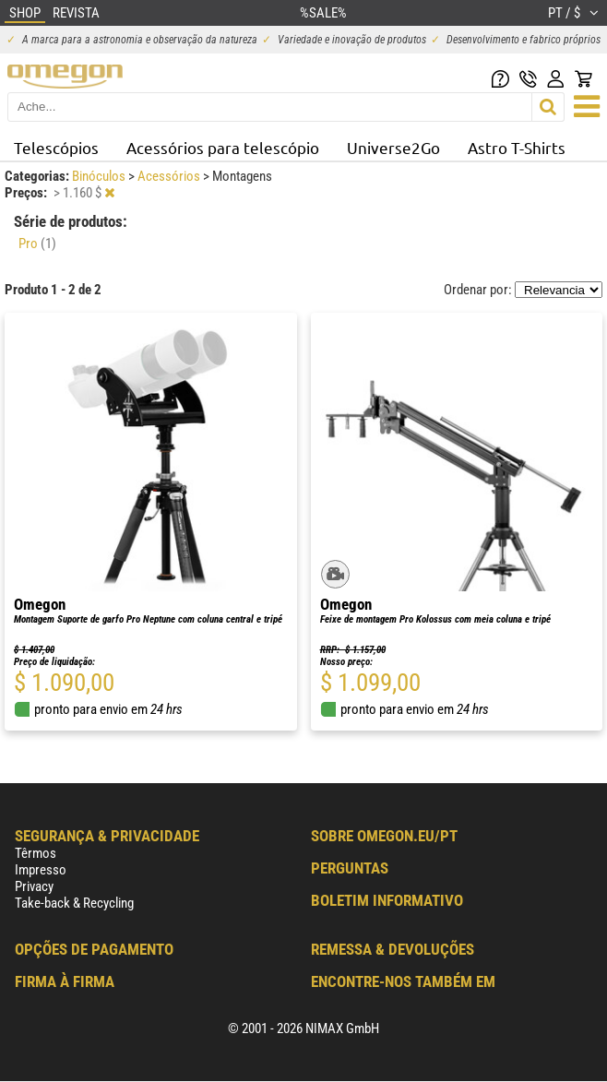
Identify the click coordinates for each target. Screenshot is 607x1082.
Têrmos (35, 853)
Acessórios (170, 176)
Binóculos (100, 176)
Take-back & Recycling (74, 903)
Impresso (40, 870)
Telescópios (56, 147)
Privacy (34, 886)
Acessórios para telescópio (222, 147)
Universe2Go (393, 147)
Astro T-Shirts (516, 147)
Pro (37, 243)
